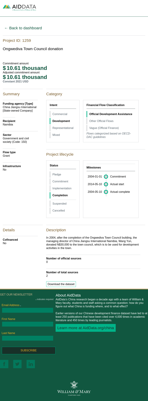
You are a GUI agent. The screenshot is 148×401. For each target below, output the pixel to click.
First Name (8, 319)
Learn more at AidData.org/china (85, 328)
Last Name (8, 333)
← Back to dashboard (23, 28)
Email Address (11, 305)
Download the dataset (61, 284)
